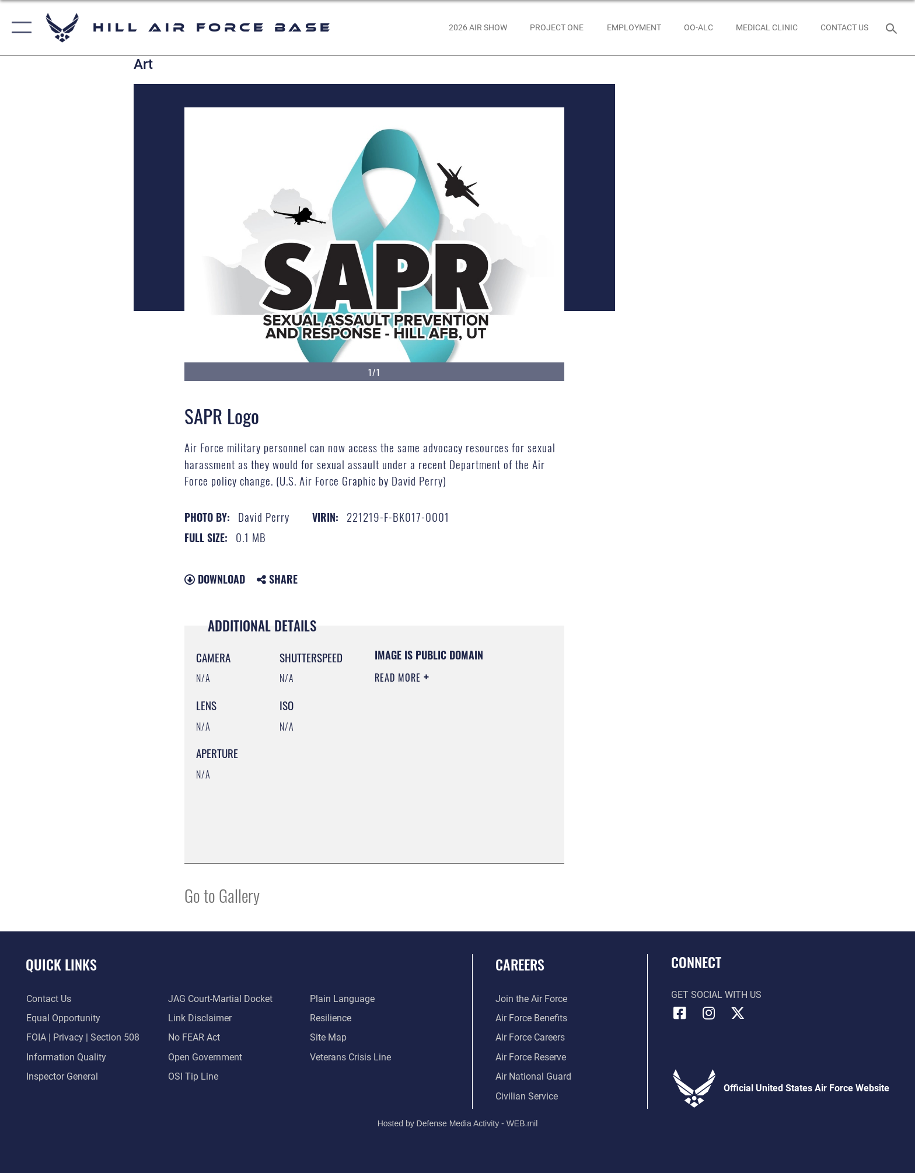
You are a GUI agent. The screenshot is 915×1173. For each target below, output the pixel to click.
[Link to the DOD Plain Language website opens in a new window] (342, 998)
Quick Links (61, 964)
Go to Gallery (222, 894)
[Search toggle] (893, 28)
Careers (519, 964)
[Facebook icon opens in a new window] (680, 1013)
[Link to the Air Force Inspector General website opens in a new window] (61, 1076)
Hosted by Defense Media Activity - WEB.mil (458, 1123)
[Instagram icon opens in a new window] (708, 1013)
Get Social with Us (716, 994)
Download (214, 578)
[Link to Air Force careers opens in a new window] (530, 1037)
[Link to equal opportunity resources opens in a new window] (63, 1018)
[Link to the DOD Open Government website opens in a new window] (205, 1057)
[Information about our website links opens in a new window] (200, 1018)
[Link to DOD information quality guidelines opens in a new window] (66, 1057)
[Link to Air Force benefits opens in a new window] (531, 1018)
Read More (399, 678)
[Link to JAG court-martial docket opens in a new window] (220, 998)
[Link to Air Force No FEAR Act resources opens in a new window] (194, 1037)
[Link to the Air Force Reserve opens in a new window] (530, 1057)
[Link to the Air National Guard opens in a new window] (533, 1076)
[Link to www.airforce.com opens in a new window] (531, 998)
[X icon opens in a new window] (737, 1013)
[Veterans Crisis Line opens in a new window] (350, 1057)
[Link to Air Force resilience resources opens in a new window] (330, 1018)
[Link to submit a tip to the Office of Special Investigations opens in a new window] (193, 1076)
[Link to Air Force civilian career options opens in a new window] (526, 1096)
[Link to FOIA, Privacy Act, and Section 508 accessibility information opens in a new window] (82, 1037)
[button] (19, 27)
